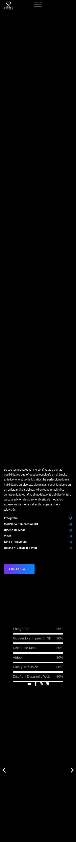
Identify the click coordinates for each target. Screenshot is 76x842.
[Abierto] (38, 5)
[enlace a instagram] (41, 684)
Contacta (19, 569)
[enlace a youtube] (29, 684)
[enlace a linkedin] (47, 684)
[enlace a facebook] (35, 684)
